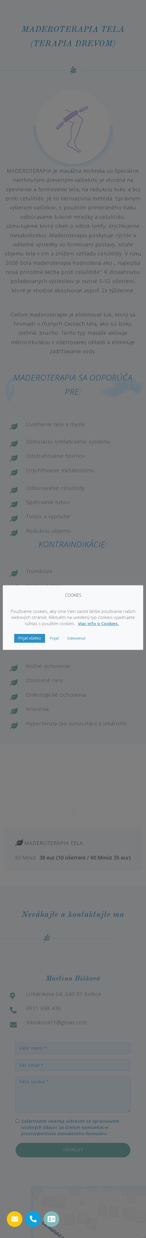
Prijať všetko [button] (29, 638)
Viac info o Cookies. (98, 623)
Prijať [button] (54, 638)
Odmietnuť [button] (76, 638)
